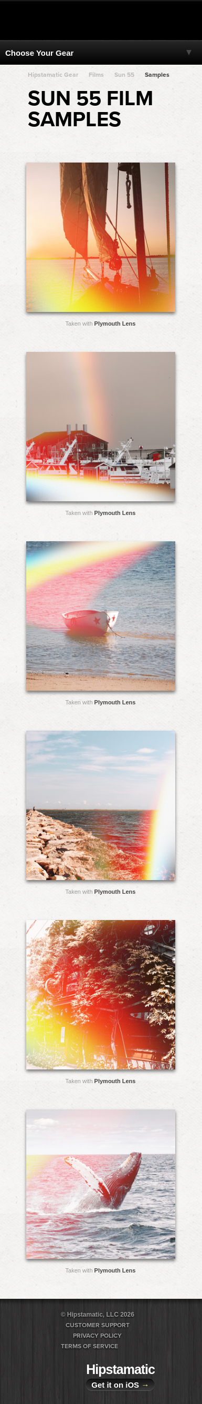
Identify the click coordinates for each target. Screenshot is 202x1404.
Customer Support (98, 1325)
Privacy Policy (97, 1335)
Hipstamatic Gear (53, 74)
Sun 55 (124, 74)
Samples (157, 74)
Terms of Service (89, 1346)
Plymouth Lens (115, 323)
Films (96, 74)
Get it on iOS (120, 1384)
